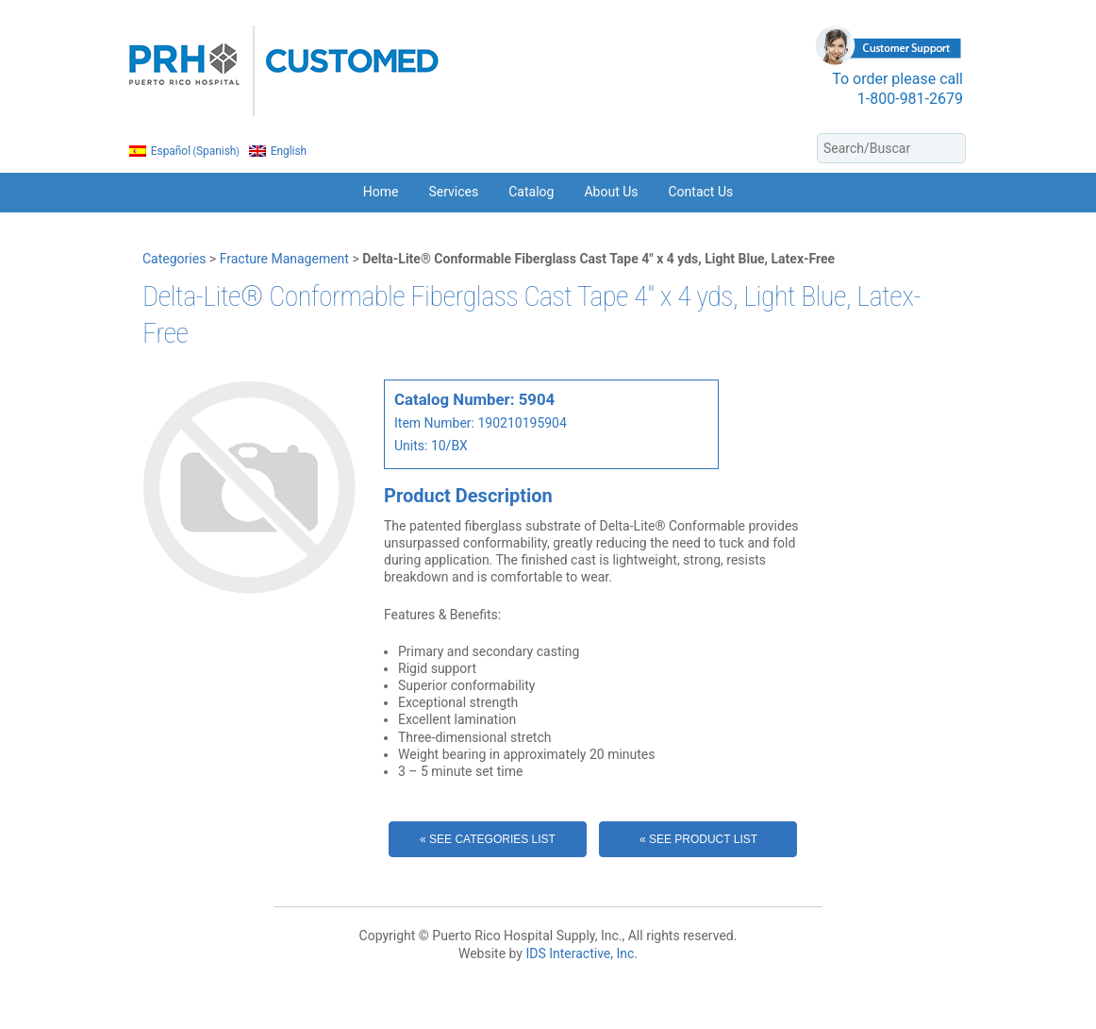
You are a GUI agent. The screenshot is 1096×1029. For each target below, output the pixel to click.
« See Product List (698, 839)
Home (381, 191)
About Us (611, 191)
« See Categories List (488, 839)
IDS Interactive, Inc (579, 953)
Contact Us (701, 191)
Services (453, 191)
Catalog (531, 191)
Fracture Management (284, 258)
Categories (174, 258)
